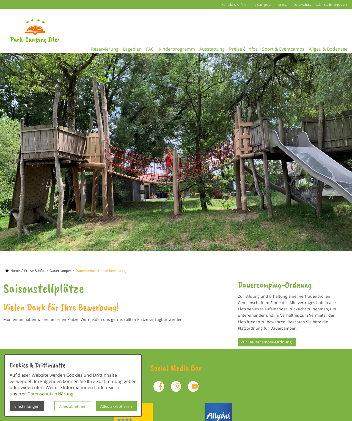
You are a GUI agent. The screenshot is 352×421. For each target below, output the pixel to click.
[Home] (15, 270)
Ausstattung (215, 48)
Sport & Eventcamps (291, 48)
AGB (318, 4)
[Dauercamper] (60, 270)
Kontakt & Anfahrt (235, 4)
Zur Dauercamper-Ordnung (267, 342)
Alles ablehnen (73, 406)
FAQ (149, 48)
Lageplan (129, 48)
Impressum (282, 4)
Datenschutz (302, 4)
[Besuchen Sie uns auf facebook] (158, 386)
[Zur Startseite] (42, 31)
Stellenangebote (335, 4)
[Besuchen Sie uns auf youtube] (193, 386)
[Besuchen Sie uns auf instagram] (176, 386)
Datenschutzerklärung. (51, 394)
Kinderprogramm (178, 48)
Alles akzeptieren (116, 406)
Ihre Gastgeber (261, 4)
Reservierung (99, 48)
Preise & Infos (249, 48)
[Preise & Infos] (34, 270)
